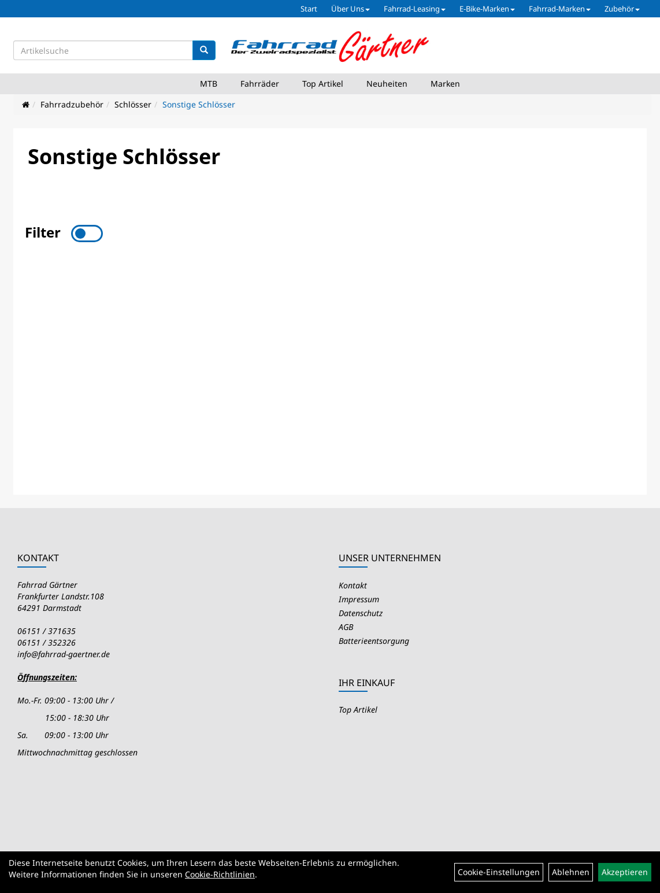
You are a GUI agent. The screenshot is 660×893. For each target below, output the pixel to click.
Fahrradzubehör (71, 104)
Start (309, 8)
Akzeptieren (625, 871)
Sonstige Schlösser (198, 104)
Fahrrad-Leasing (415, 8)
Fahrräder (259, 83)
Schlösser (132, 104)
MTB (208, 83)
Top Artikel (322, 83)
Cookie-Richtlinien (220, 874)
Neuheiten (386, 83)
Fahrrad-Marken (560, 8)
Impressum (359, 599)
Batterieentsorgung (374, 640)
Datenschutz (361, 612)
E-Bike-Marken (487, 8)
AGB (346, 626)
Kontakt (353, 585)
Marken (445, 83)
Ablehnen (570, 871)
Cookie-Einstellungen (499, 871)
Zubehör (622, 8)
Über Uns (350, 8)
